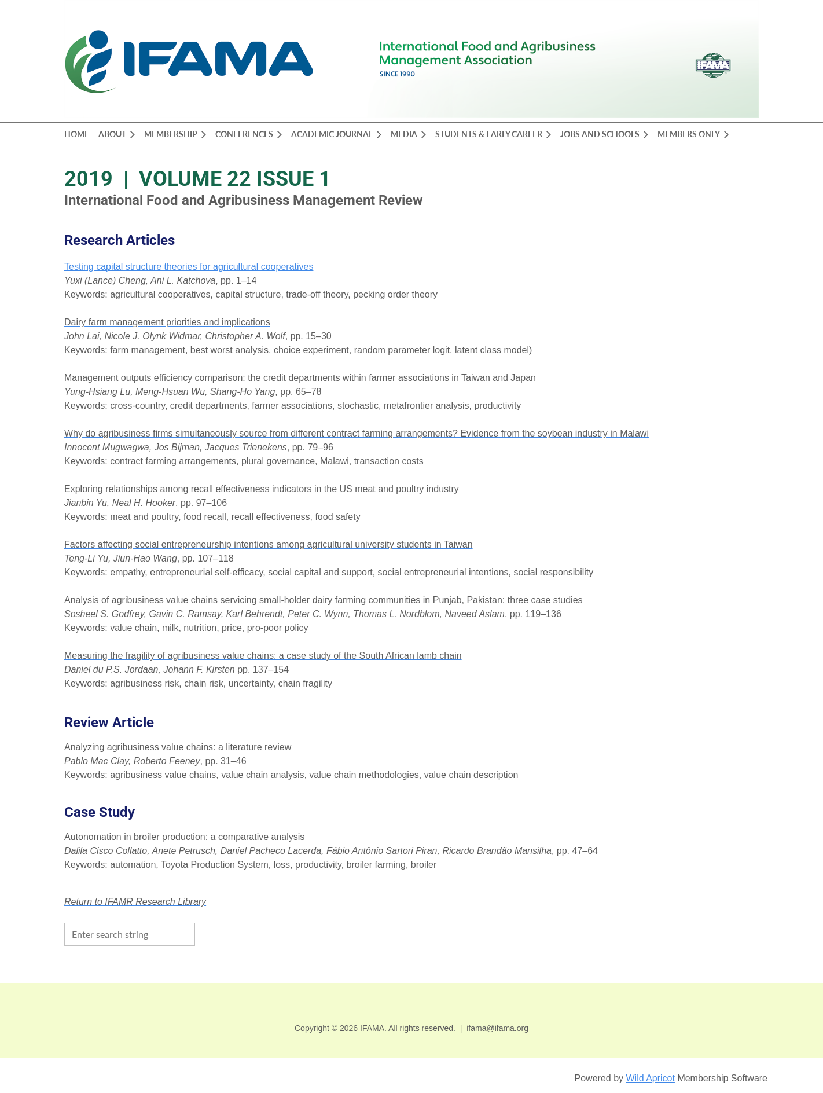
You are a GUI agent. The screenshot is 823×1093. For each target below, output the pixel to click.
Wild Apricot (650, 1078)
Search (206, 933)
